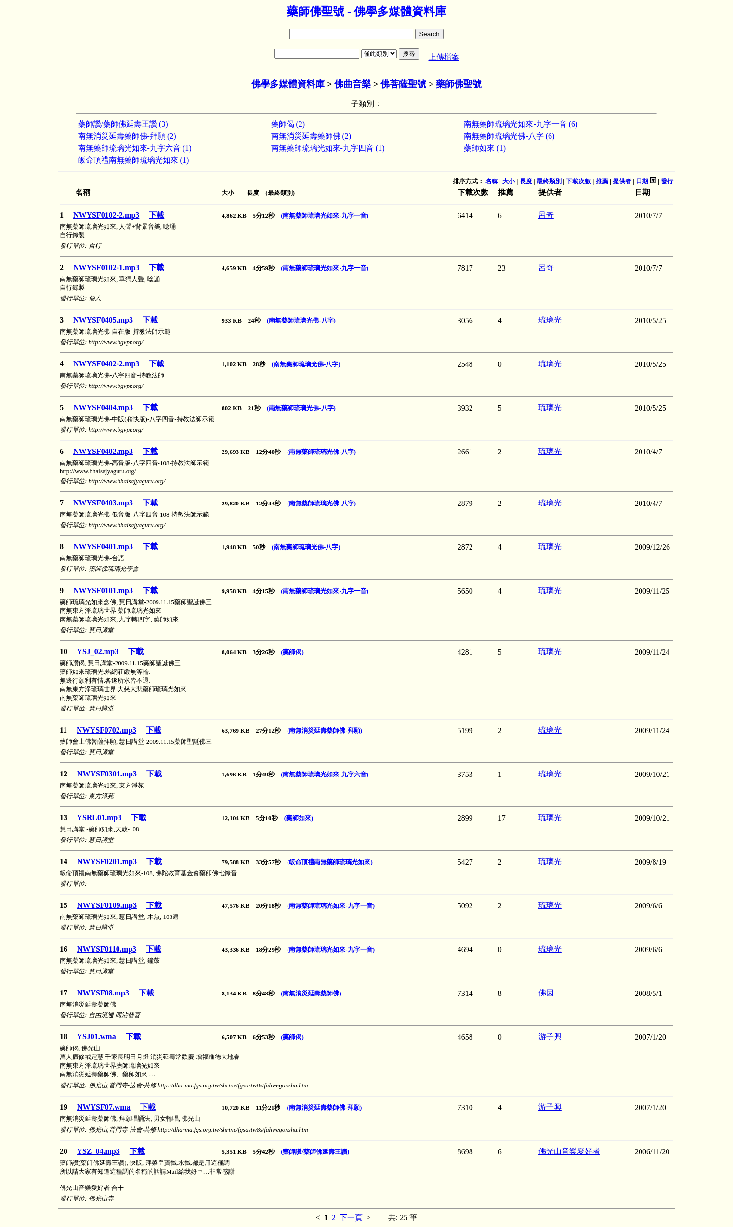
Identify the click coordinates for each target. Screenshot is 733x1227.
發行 (667, 181)
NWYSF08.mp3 (103, 993)
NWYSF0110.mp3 (106, 949)
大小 (508, 181)
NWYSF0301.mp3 (107, 774)
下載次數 (578, 181)
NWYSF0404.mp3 (103, 407)
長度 (526, 181)
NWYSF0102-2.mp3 (106, 215)
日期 (642, 181)
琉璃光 (550, 320)
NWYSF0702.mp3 (106, 730)
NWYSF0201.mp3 (107, 861)
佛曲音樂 (352, 84)
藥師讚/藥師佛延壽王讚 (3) (123, 124)
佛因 (546, 993)
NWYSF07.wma (104, 1107)
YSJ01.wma (96, 1037)
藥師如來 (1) (485, 148)
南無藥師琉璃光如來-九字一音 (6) (520, 124)
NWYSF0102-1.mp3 (106, 267)
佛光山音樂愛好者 (569, 1151)
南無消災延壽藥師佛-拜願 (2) (127, 136)
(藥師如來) (299, 818)
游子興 (550, 1037)
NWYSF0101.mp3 (103, 590)
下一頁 (351, 1218)
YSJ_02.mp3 (97, 651)
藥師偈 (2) (288, 124)
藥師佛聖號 (459, 84)
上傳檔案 (444, 57)
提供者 (622, 181)
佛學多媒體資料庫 (288, 84)
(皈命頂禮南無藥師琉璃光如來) (330, 861)
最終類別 (549, 181)
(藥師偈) (292, 652)
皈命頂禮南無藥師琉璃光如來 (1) (133, 160)
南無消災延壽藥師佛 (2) (311, 136)
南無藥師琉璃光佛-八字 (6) (509, 136)
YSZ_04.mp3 (98, 1151)
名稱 (491, 181)
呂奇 (546, 215)
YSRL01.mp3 (99, 818)
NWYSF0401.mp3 (103, 546)
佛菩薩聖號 (403, 84)
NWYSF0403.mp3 (103, 503)
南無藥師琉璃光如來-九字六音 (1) (135, 148)
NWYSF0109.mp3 (107, 905)
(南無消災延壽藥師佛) (311, 993)
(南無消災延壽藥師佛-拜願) (324, 730)
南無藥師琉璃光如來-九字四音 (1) (328, 148)
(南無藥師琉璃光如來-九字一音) (324, 215)
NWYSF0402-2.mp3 (106, 364)
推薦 (602, 181)
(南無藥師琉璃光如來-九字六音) (324, 774)
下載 (156, 215)
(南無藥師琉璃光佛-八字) (301, 320)
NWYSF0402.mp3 (103, 451)
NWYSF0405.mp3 (103, 320)
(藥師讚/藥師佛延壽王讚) (315, 1151)
